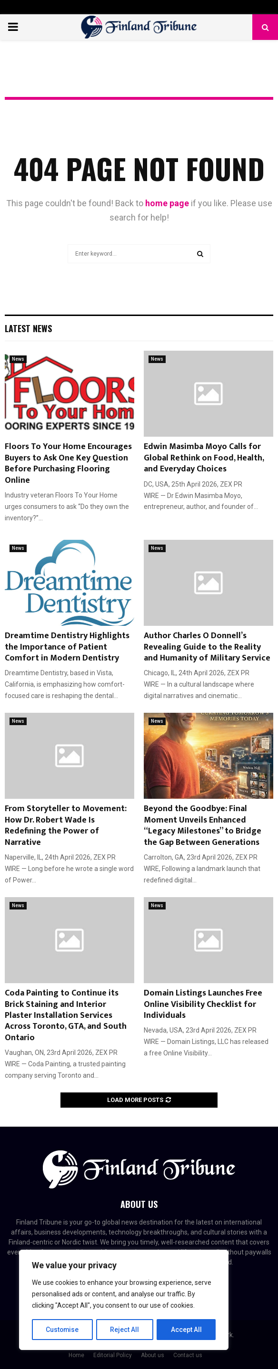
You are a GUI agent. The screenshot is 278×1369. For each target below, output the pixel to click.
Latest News (28, 328)
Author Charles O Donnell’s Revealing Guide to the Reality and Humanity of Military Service (207, 647)
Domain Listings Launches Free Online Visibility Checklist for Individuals (203, 1004)
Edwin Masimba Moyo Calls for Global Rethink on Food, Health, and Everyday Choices (204, 458)
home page (167, 203)
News (18, 359)
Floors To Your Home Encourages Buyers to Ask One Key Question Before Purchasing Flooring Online (68, 463)
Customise (62, 1329)
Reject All (125, 1329)
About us (152, 1355)
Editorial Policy (112, 1355)
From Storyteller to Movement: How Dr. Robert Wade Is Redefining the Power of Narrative (66, 825)
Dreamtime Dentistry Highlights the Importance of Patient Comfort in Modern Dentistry (67, 647)
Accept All (186, 1329)
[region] (123, 1300)
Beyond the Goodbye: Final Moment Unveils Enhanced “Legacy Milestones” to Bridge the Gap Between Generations (202, 825)
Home (76, 1355)
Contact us (187, 1355)
